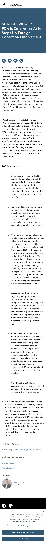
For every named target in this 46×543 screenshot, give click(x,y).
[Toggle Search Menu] (4, 4)
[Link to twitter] (11, 506)
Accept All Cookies (23, 540)
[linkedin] (10, 61)
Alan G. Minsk (19, 482)
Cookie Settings (23, 526)
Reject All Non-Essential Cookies (23, 533)
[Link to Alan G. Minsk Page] (7, 483)
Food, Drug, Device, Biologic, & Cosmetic (21, 450)
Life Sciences (8, 463)
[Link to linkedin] (4, 506)
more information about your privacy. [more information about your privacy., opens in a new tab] (24, 522)
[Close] (43, 512)
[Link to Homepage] (24, 4)
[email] (15, 61)
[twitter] (4, 61)
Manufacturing (8, 468)
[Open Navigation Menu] (43, 4)
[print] (21, 61)
